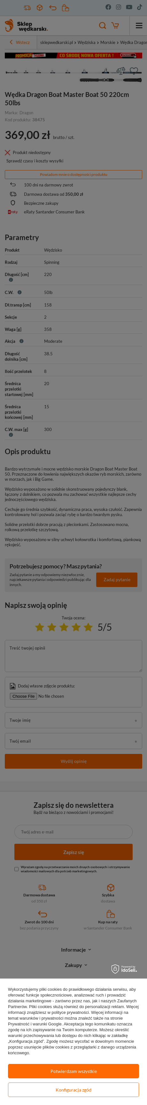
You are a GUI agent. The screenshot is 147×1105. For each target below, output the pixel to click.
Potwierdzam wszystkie (73, 1071)
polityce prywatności (70, 1012)
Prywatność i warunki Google (35, 1024)
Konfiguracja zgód (73, 1089)
